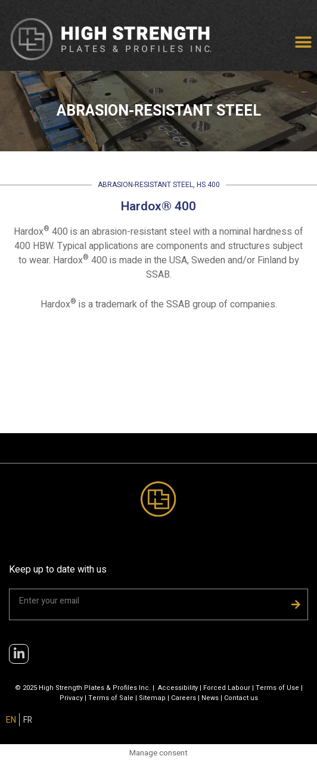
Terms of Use (277, 688)
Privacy (71, 698)
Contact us (241, 698)
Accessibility (178, 688)
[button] (303, 42)
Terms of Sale (110, 698)
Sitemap (152, 698)
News (210, 698)
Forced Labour (226, 688)
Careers (183, 698)
